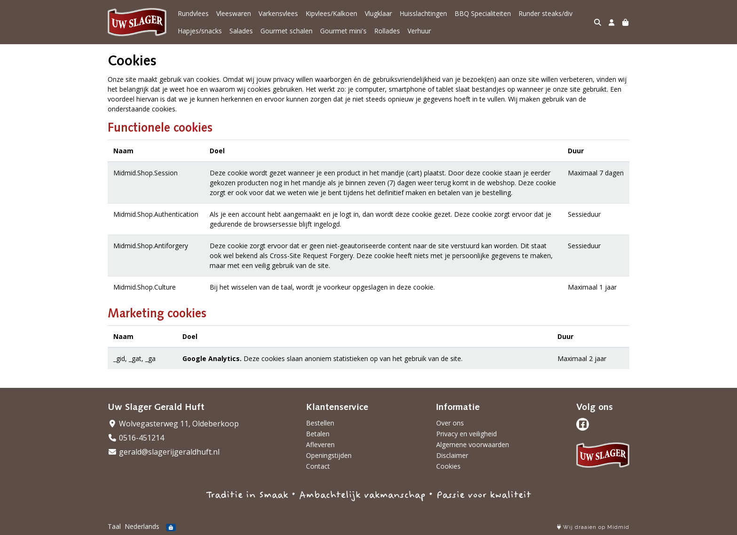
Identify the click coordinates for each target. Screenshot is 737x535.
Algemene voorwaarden (472, 444)
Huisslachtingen (423, 13)
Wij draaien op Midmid (593, 527)
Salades (241, 30)
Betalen (317, 433)
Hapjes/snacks (200, 30)
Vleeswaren (233, 13)
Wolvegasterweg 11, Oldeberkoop (173, 423)
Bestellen (320, 422)
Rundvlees (193, 13)
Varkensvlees (278, 13)
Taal (114, 526)
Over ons (450, 422)
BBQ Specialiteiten (483, 13)
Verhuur (419, 30)
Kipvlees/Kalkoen (331, 13)
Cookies (448, 466)
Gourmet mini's (343, 30)
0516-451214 (136, 438)
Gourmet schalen (286, 30)
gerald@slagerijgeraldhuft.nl (164, 452)
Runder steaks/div (545, 13)
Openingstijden (329, 455)
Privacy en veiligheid (466, 433)
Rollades (387, 30)
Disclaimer (452, 455)
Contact (318, 466)
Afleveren (320, 444)
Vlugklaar (378, 13)
